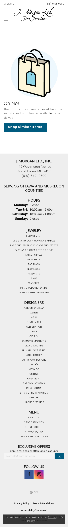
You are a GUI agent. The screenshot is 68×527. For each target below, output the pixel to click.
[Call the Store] (34, 176)
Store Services (34, 422)
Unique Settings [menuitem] (34, 402)
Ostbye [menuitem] (34, 374)
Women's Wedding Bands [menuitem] (34, 293)
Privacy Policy (33, 432)
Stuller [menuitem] (34, 398)
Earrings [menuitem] (34, 264)
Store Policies (34, 427)
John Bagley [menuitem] (34, 355)
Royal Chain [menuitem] (34, 388)
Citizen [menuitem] (34, 336)
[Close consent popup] (62, 517)
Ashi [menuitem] (34, 318)
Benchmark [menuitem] (34, 322)
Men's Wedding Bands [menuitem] (34, 288)
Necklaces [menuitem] (34, 269)
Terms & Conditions (43, 503)
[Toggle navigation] (6, 19)
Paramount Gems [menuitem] (34, 384)
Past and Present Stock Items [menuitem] (34, 250)
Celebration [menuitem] (34, 327)
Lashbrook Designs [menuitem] (34, 360)
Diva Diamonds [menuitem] (34, 346)
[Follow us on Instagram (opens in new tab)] (39, 474)
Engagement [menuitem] (34, 236)
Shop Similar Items (25, 127)
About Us (34, 418)
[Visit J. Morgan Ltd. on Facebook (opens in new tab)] (29, 474)
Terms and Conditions (34, 437)
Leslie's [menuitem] (34, 365)
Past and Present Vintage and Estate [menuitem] (34, 246)
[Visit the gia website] (34, 492)
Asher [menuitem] (34, 313)
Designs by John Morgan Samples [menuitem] (34, 241)
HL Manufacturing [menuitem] (34, 351)
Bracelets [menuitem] (33, 260)
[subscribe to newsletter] (59, 456)
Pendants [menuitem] (34, 274)
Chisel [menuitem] (34, 332)
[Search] (10, 4)
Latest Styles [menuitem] (34, 255)
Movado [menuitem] (34, 369)
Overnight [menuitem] (34, 379)
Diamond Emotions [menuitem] (34, 341)
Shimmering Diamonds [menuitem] (34, 393)
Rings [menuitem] (34, 279)
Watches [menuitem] (34, 283)
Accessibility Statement (34, 510)
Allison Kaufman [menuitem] (34, 308)
